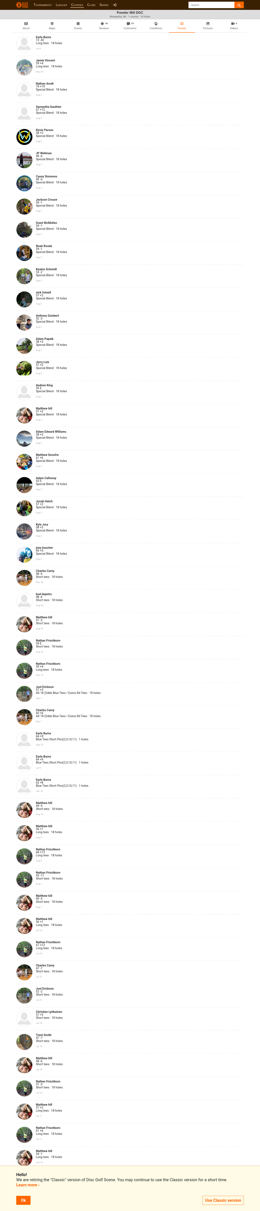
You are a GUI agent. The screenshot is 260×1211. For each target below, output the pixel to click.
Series (103, 5)
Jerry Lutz (42, 362)
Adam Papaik (45, 339)
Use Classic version (223, 1200)
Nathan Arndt (45, 83)
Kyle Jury (42, 524)
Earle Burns (43, 37)
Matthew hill (44, 408)
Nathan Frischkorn (48, 640)
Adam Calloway (46, 478)
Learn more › (27, 1184)
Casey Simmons (46, 176)
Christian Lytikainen (49, 1012)
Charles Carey (45, 571)
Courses (77, 5)
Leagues (61, 5)
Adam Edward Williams (51, 432)
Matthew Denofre (47, 455)
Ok (23, 1200)
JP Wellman (44, 153)
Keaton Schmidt (46, 269)
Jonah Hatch (44, 501)
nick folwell (43, 292)
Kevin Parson (44, 130)
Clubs (91, 5)
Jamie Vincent (45, 60)
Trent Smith (43, 1035)
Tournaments (43, 5)
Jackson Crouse (46, 199)
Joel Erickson (45, 687)
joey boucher (44, 548)
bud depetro (44, 594)
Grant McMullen (46, 223)
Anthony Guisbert (47, 315)
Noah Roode (44, 246)
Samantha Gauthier (48, 107)
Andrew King (44, 385)
